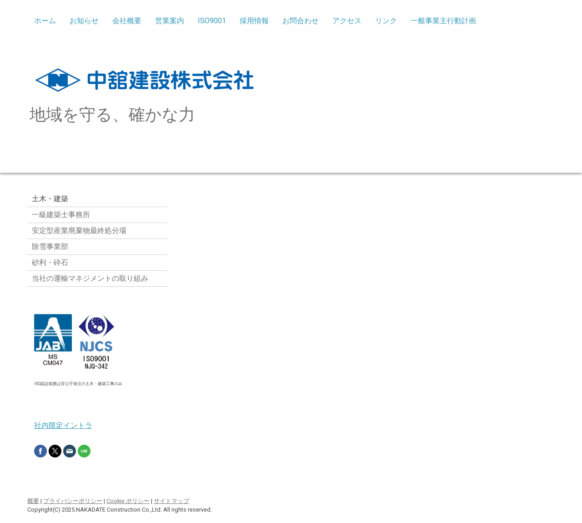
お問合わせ (300, 20)
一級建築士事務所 (61, 214)
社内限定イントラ (63, 425)
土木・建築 (50, 198)
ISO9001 (212, 20)
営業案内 (169, 20)
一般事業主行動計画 (443, 20)
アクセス (346, 20)
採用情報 (254, 20)
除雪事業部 (50, 246)
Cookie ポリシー (128, 501)
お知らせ (84, 20)
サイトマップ (171, 501)
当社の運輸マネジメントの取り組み (90, 278)
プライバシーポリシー (72, 501)
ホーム (45, 20)
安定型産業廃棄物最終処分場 (79, 230)
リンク (386, 20)
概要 (33, 501)
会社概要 (126, 20)
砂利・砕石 (50, 262)
